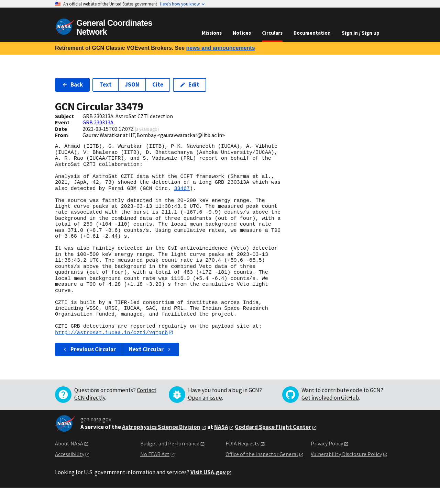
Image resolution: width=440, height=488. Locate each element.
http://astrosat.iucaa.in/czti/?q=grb (111, 332)
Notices (242, 33)
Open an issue (205, 398)
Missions (212, 33)
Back (72, 84)
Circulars (272, 33)
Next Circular (150, 349)
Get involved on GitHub (330, 398)
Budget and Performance (169, 443)
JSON (132, 84)
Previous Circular (89, 349)
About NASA (69, 443)
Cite (157, 84)
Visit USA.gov (208, 472)
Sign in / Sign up (361, 33)
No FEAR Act (154, 454)
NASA (221, 427)
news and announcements (220, 48)
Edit (189, 84)
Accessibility (69, 454)
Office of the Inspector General (262, 454)
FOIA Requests (243, 443)
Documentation (312, 33)
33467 (182, 188)
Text (105, 84)
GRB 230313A (97, 122)
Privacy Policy (327, 443)
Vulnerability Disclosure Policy (346, 454)
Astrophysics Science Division (161, 427)
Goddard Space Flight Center (273, 427)
